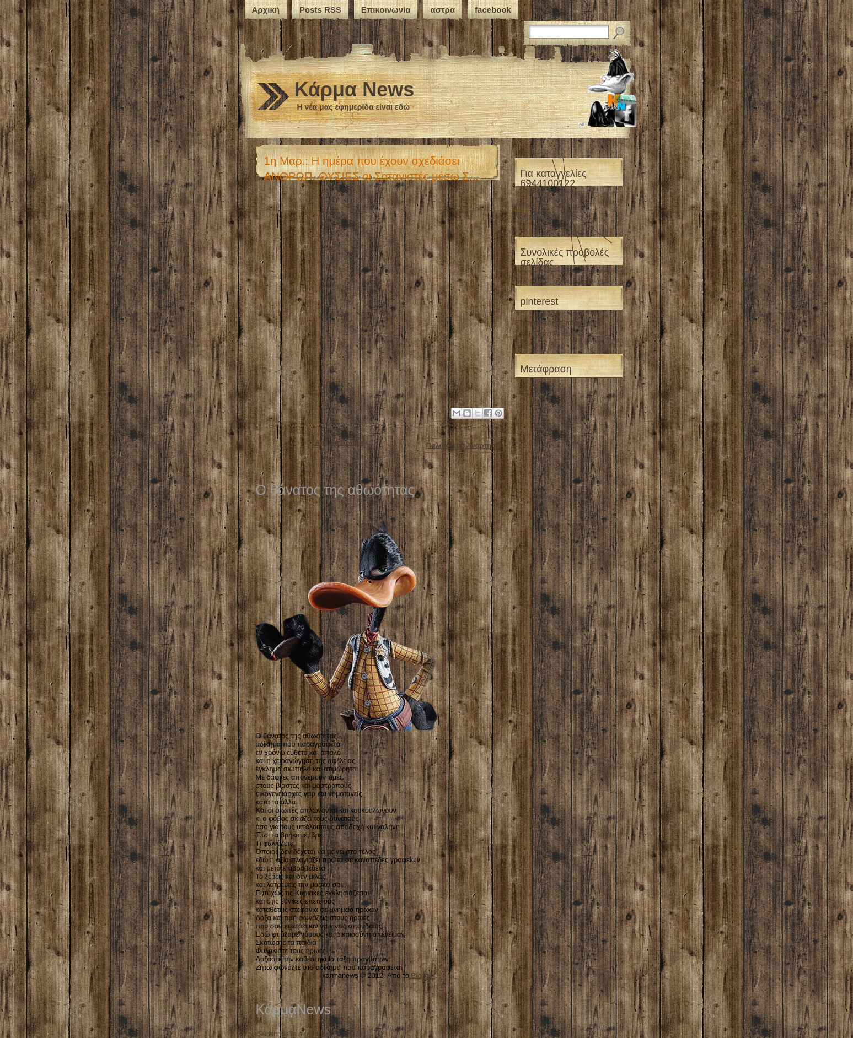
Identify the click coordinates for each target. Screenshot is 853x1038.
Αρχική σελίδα (339, 442)
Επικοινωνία (386, 9)
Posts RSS (320, 9)
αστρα (442, 9)
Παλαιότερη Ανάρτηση (463, 445)
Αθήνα (525, 205)
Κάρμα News (354, 89)
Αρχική (266, 9)
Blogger (423, 975)
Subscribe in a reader (291, 1034)
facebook (493, 9)
